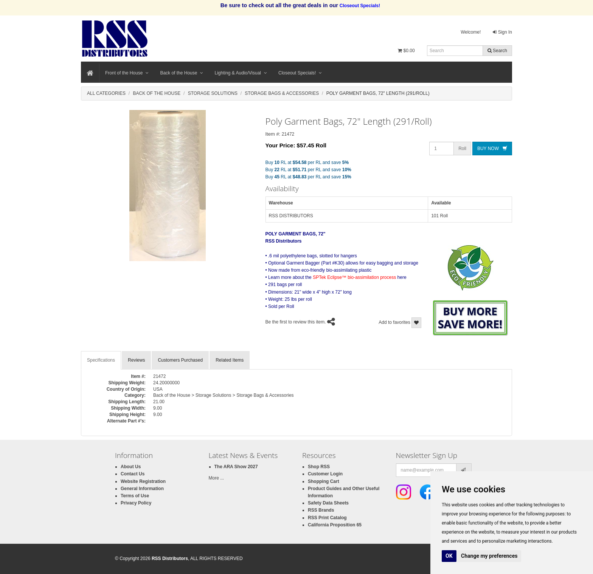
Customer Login (325, 474)
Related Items (230, 360)
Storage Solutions (213, 93)
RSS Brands (321, 510)
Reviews (136, 360)
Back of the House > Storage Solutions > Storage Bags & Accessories (223, 395)
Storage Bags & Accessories (282, 93)
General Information (142, 488)
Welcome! (471, 32)
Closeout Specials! (300, 73)
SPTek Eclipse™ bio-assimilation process (354, 277)
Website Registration (143, 481)
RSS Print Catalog (327, 517)
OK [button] (449, 556)
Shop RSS (319, 466)
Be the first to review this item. (295, 322)
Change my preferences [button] (489, 556)
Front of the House (127, 73)
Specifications (101, 360)
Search (497, 50)
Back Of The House (156, 93)
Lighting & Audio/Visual (240, 73)
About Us (131, 466)
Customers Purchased (180, 360)
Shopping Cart (323, 481)
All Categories (106, 93)
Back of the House (181, 73)
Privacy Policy (136, 503)
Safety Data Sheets (328, 503)
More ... (216, 478)
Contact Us (132, 474)
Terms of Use (135, 495)
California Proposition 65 (335, 525)
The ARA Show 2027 (236, 466)
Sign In (502, 32)
